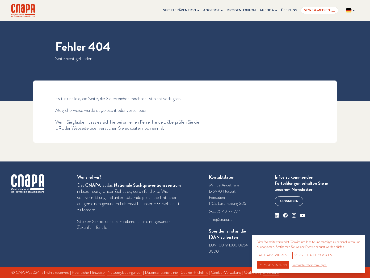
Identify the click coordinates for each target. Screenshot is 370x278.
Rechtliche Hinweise (88, 272)
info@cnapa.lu (220, 219)
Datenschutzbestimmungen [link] (309, 264)
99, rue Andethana (224, 185)
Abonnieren (289, 201)
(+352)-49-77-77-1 (225, 211)
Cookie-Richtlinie (194, 272)
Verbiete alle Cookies (313, 255)
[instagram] (294, 215)
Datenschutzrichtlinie (161, 272)
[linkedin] (277, 215)
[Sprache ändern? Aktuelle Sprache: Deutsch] (350, 10)
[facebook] (285, 215)
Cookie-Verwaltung (226, 272)
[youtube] (302, 215)
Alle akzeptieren (273, 255)
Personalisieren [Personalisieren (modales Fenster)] (273, 264)
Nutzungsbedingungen (124, 272)
